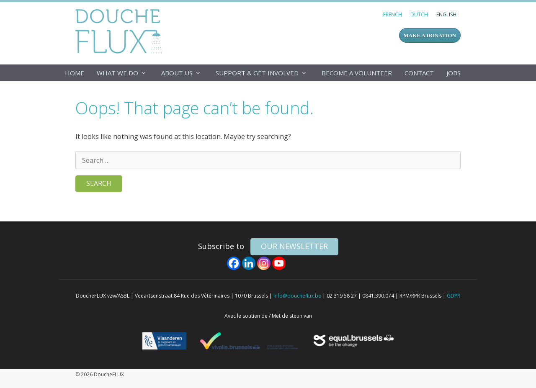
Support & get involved (265, 72)
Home (74, 73)
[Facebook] (233, 263)
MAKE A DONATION (430, 35)
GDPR (453, 295)
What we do (126, 72)
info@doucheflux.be (297, 295)
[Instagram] (264, 263)
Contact (419, 73)
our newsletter (294, 246)
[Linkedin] (248, 263)
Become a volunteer (357, 73)
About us (185, 72)
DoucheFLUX (120, 31)
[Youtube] (279, 263)
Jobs (453, 73)
